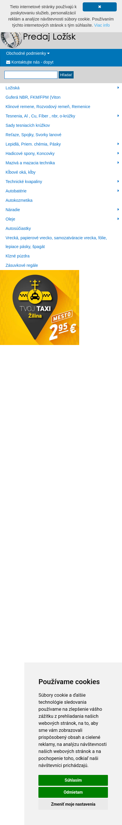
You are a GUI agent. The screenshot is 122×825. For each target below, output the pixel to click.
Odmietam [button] (73, 792)
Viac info (102, 25)
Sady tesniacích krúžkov (28, 125)
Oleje (62, 219)
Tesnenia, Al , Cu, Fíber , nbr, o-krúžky (62, 116)
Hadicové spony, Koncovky (62, 153)
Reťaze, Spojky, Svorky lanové (33, 134)
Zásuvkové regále (22, 265)
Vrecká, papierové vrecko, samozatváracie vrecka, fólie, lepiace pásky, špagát (56, 242)
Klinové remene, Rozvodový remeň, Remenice (48, 106)
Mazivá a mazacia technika (62, 162)
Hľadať (66, 75)
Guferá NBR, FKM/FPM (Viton (33, 97)
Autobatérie (62, 191)
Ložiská (62, 88)
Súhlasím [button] (73, 780)
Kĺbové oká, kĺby (20, 172)
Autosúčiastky (18, 228)
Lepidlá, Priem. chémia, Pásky (62, 144)
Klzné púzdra (18, 256)
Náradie (62, 209)
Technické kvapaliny (62, 181)
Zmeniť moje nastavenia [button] (73, 804)
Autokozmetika (19, 200)
